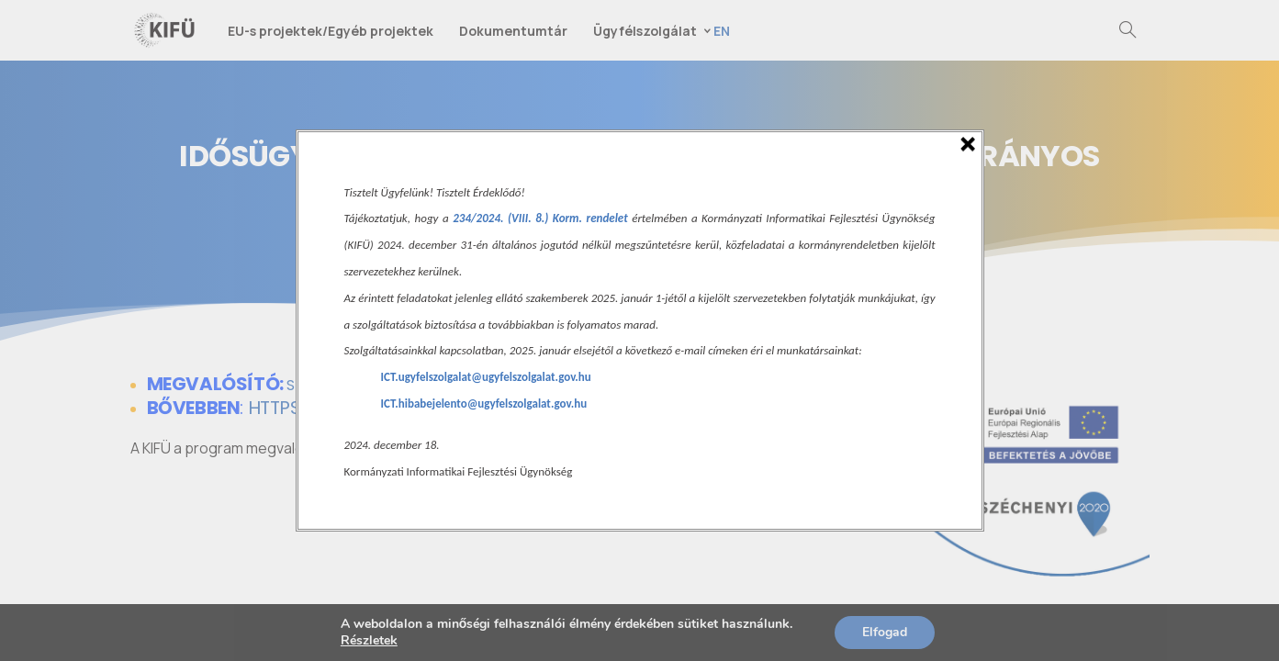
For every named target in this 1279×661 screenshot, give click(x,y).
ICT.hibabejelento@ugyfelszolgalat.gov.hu (484, 403)
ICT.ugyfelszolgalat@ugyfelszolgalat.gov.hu (486, 377)
